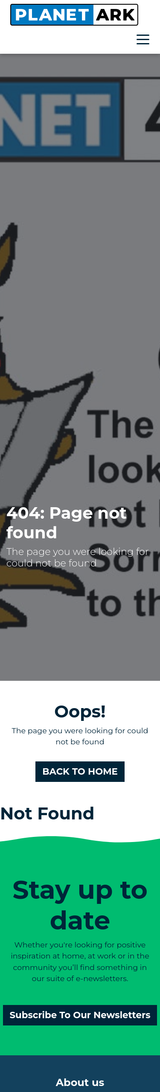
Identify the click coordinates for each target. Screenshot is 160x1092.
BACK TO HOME (80, 771)
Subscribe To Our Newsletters (80, 1014)
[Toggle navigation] (145, 41)
